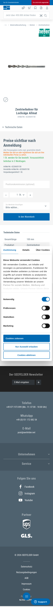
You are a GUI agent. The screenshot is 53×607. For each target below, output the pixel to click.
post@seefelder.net (26, 432)
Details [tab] (26, 250)
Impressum (26, 583)
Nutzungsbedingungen (26, 572)
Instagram (26, 493)
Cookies (26, 589)
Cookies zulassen (14, 338)
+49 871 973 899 (14, 407)
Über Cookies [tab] (43, 250)
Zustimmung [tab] (9, 250)
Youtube (26, 500)
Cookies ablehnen (26, 355)
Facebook (26, 487)
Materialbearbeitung (18, 25)
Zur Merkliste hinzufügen (14, 205)
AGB (26, 578)
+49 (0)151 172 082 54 (26, 419)
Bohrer (32, 25)
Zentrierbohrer (44, 25)
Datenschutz (26, 566)
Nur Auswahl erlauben (26, 346)
